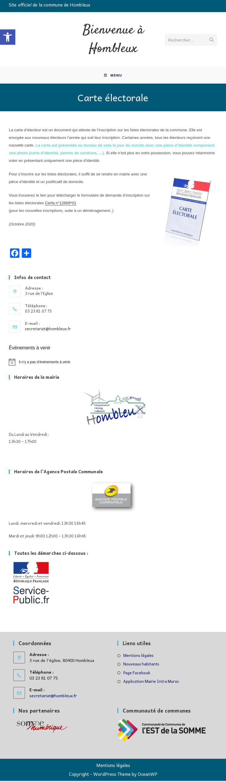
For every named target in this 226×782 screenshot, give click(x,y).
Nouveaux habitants (141, 665)
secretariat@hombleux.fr (48, 330)
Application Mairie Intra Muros (151, 682)
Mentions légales (138, 657)
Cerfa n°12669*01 (60, 204)
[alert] (113, 363)
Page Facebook (136, 674)
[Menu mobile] (113, 76)
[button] (7, 37)
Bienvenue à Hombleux (113, 39)
